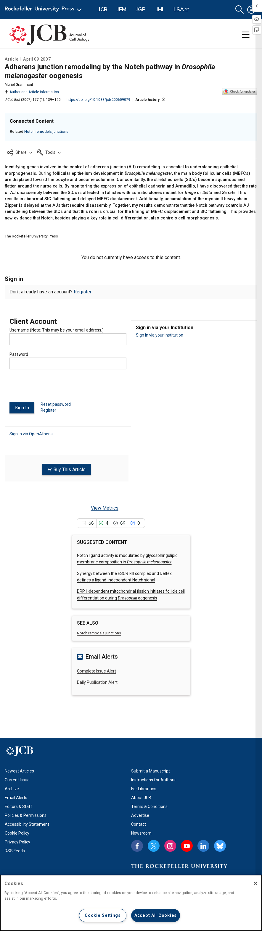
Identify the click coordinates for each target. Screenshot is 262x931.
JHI (159, 9)
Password (18, 354)
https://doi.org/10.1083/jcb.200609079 (98, 100)
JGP (141, 9)
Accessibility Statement (27, 824)
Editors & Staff (18, 806)
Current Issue (17, 780)
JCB (102, 9)
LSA (178, 9)
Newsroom (141, 833)
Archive (12, 788)
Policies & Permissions (25, 815)
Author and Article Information (32, 92)
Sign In (22, 407)
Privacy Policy (17, 842)
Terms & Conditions (149, 806)
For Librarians (143, 788)
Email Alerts (16, 797)
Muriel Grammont (19, 85)
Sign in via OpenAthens (31, 433)
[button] (239, 9)
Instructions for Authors (153, 780)
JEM (121, 9)
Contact (138, 824)
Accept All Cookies (155, 915)
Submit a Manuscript (150, 771)
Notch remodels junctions (46, 131)
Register (82, 292)
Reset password (56, 404)
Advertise (140, 815)
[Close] (255, 883)
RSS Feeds (15, 850)
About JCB (141, 797)
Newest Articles (19, 771)
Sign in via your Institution (159, 335)
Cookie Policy (17, 833)
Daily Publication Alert (97, 682)
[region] (131, 903)
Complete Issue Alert (96, 670)
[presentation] (54, 388)
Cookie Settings (103, 915)
